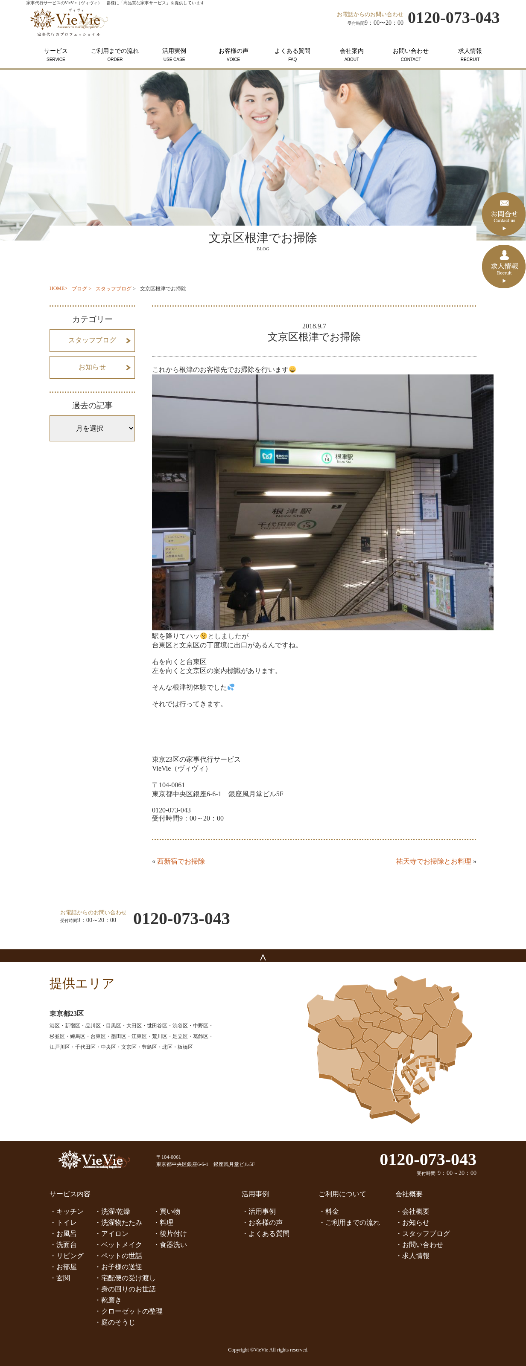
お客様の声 (233, 55)
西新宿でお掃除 (181, 861)
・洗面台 (63, 1244)
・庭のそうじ (114, 1322)
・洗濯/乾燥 (112, 1211)
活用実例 (174, 55)
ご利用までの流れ (115, 55)
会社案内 (352, 55)
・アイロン (111, 1233)
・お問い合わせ (419, 1244)
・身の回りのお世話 (125, 1289)
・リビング (67, 1255)
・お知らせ (412, 1222)
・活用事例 (259, 1211)
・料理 (163, 1222)
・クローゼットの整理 (128, 1311)
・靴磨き (108, 1300)
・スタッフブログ (422, 1233)
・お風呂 (63, 1233)
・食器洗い (170, 1244)
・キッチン (67, 1211)
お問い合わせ (411, 55)
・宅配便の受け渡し (125, 1278)
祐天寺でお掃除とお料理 (433, 861)
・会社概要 (412, 1211)
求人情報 (470, 55)
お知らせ (92, 367)
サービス (56, 55)
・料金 (329, 1211)
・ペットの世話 (118, 1255)
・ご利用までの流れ (349, 1222)
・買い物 (166, 1211)
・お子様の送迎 (118, 1266)
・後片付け (170, 1233)
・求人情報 (412, 1255)
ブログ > (81, 289)
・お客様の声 (262, 1222)
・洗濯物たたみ (118, 1222)
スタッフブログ (114, 289)
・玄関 (60, 1278)
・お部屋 (63, 1266)
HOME (57, 288)
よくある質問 (292, 55)
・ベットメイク (118, 1244)
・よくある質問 (265, 1233)
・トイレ (63, 1222)
